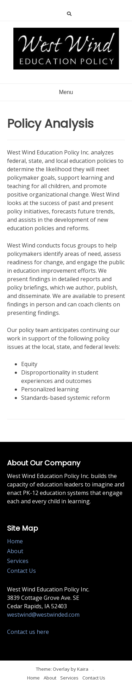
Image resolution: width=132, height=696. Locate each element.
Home (15, 541)
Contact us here (28, 632)
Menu (66, 92)
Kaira (82, 669)
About (15, 551)
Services (18, 561)
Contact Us (21, 571)
